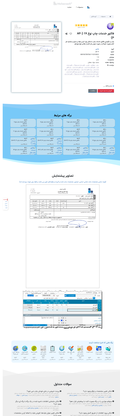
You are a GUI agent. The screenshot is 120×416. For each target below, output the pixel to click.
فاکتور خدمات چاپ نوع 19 (76, 65)
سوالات (3, 205)
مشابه (3, 201)
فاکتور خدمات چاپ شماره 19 (90, 74)
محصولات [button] (77, 7)
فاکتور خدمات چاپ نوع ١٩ (76, 74)
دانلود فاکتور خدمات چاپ (87, 67)
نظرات (3, 207)
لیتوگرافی (90, 65)
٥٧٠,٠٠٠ (104, 86)
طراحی (85, 65)
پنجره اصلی (98, 397)
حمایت (67, 7)
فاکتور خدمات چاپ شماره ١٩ (86, 76)
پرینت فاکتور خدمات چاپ (84, 70)
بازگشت (90, 91)
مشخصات (2, 199)
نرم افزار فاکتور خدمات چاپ (71, 70)
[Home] (108, 16)
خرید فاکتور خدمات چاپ (75, 67)
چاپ (95, 65)
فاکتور (94, 49)
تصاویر (3, 203)
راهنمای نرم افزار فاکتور (94, 405)
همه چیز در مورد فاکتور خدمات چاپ (71, 72)
